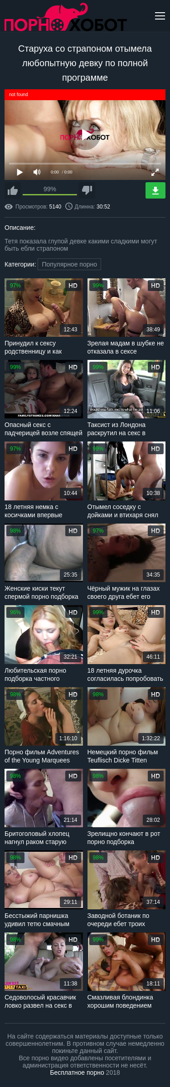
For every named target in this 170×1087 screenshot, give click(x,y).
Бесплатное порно (77, 1072)
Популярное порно (69, 264)
